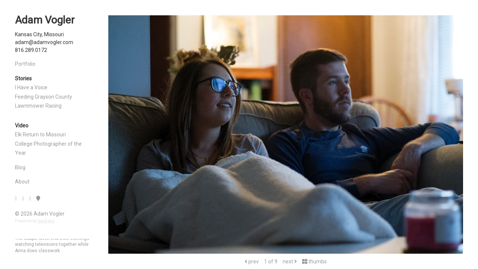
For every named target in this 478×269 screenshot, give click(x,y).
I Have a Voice (31, 87)
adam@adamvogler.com (44, 42)
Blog (20, 167)
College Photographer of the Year (48, 148)
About (22, 182)
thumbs (314, 262)
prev (252, 262)
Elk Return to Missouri (40, 134)
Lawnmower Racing (38, 106)
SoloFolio (46, 221)
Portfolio (25, 64)
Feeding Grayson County (43, 97)
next (290, 262)
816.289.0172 (31, 50)
